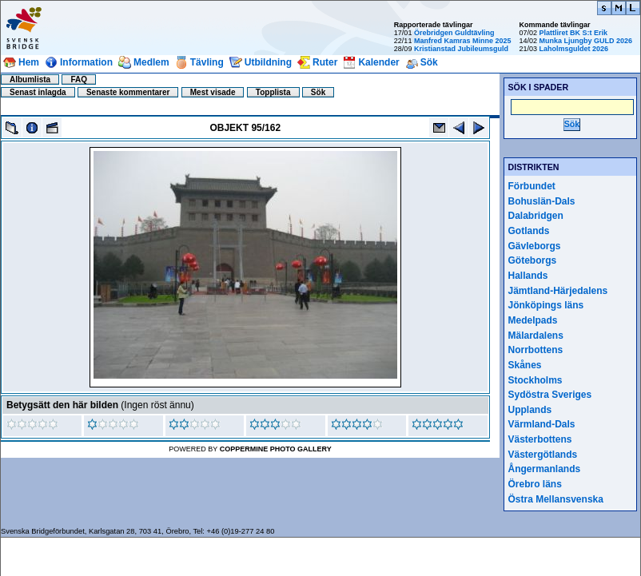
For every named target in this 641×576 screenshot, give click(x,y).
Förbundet (531, 186)
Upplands (530, 409)
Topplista (273, 92)
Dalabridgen (535, 215)
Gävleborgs (534, 246)
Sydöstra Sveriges (550, 394)
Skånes (525, 365)
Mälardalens (535, 335)
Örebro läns (535, 484)
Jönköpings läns (546, 305)
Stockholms (535, 380)
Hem (28, 62)
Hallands (528, 275)
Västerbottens (540, 439)
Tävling (207, 62)
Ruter (325, 62)
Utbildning (268, 62)
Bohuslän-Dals (541, 201)
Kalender (378, 62)
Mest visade (213, 92)
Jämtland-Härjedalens (558, 290)
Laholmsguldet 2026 (573, 49)
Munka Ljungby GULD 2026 (585, 41)
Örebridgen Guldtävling (454, 33)
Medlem (151, 62)
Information (86, 62)
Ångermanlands (544, 469)
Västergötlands (543, 454)
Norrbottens (535, 350)
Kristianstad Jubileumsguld (461, 49)
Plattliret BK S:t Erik (573, 33)
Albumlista (30, 79)
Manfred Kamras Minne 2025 (463, 41)
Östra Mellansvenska (555, 499)
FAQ (78, 79)
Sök (429, 62)
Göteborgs (532, 260)
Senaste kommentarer (128, 92)
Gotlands (529, 230)
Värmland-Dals (541, 424)
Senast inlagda (38, 92)
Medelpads (533, 320)
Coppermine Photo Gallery (276, 449)
